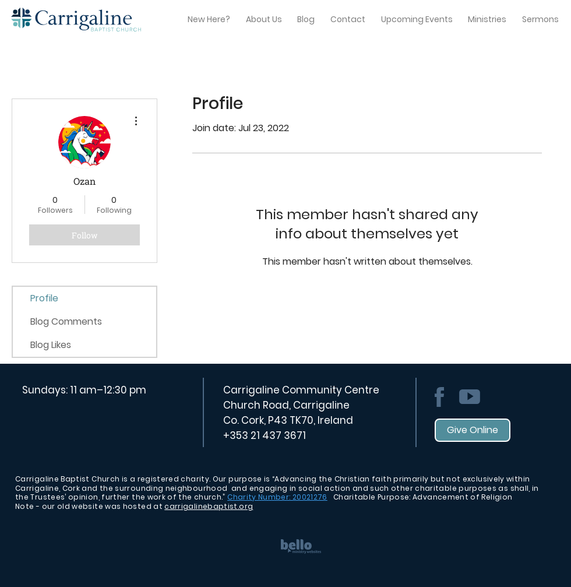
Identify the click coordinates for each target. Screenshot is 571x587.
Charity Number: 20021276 (277, 497)
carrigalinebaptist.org (208, 506)
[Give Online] (472, 430)
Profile (44, 298)
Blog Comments (66, 321)
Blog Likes (50, 345)
